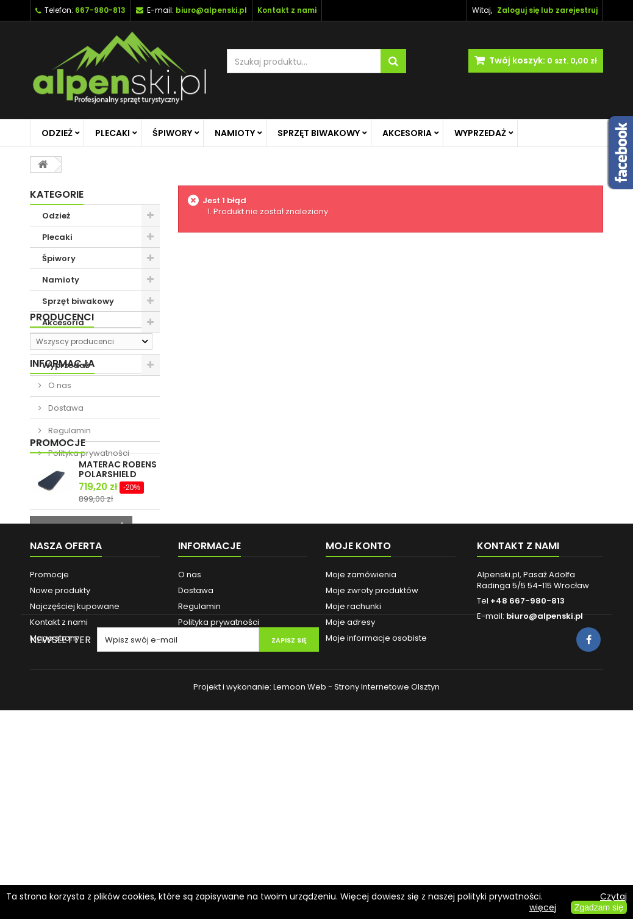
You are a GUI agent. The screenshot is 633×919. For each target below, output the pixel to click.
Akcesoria (407, 133)
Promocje (57, 577)
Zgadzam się (598, 907)
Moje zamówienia (361, 743)
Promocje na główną (85, 344)
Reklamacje (202, 807)
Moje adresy (350, 791)
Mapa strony (54, 807)
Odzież (57, 133)
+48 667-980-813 (527, 770)
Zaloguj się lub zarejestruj (547, 10)
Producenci (62, 397)
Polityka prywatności (87, 545)
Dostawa (65, 500)
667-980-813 (100, 10)
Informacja (62, 456)
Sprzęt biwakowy (318, 133)
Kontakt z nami (59, 791)
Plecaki (112, 133)
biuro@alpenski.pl (211, 10)
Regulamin (68, 522)
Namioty (235, 133)
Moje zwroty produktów (372, 759)
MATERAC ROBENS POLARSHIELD (118, 603)
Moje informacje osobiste (376, 807)
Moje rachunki (353, 775)
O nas (58, 477)
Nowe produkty (60, 759)
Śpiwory (172, 133)
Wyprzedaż (480, 133)
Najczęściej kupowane (75, 775)
